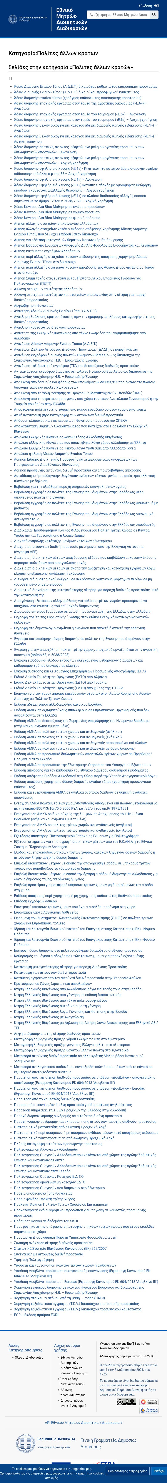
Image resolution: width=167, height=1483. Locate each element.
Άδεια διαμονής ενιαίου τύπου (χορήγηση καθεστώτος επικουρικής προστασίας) (78, 98)
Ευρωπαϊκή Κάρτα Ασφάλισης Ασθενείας (46, 912)
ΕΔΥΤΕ (131, 1343)
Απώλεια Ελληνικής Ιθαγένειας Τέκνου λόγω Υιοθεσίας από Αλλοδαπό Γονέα (75, 448)
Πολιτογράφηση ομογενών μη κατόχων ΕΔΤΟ (49, 1182)
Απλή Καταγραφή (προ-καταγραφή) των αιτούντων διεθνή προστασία (68, 415)
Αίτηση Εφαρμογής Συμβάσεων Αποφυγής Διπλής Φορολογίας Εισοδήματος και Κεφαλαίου (86, 245)
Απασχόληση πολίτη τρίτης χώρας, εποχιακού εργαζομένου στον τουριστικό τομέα (80, 409)
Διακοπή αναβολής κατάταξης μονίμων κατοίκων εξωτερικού (63, 541)
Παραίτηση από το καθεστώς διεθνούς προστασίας (54, 1099)
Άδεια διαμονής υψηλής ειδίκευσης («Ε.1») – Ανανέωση (58, 179)
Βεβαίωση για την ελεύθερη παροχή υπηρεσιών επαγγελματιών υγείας (70, 487)
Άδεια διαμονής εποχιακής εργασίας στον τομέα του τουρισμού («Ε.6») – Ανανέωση (80, 114)
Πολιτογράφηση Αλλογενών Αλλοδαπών (46, 1149)
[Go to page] (154, 14)
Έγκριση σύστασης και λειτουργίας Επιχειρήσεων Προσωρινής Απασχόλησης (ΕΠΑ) (80, 671)
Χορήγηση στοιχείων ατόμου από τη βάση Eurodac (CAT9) (59, 1298)
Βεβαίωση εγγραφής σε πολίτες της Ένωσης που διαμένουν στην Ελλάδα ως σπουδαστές (84, 525)
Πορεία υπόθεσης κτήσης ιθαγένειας (43, 1193)
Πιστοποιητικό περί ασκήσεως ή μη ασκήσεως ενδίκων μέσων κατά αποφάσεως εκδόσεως (86, 1133)
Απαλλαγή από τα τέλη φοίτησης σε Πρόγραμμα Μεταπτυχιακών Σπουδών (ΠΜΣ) (78, 393)
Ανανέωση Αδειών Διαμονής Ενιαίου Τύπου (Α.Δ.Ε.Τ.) (55, 344)
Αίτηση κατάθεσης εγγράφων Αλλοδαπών (47, 251)
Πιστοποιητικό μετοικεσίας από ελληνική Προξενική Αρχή (60, 1127)
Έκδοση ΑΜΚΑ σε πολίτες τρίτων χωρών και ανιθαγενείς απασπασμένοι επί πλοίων (80, 743)
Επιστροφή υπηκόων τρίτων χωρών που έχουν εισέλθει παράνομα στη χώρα (74, 907)
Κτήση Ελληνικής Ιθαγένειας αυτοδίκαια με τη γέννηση (57, 1006)
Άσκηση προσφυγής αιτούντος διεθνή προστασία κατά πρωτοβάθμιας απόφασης (77, 470)
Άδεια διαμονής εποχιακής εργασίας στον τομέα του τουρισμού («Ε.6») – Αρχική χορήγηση (85, 120)
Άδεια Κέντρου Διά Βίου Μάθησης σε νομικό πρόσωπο (57, 212)
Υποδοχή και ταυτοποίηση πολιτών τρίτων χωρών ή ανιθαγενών (65, 1265)
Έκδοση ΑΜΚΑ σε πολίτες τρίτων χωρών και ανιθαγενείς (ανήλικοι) (68, 732)
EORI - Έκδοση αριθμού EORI (36, 1315)
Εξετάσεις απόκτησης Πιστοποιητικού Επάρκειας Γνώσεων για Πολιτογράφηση (77, 836)
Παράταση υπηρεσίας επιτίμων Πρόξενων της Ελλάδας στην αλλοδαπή (70, 1110)
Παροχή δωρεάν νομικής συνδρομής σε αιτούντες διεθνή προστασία (68, 1116)
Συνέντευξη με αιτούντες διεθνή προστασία (48, 1254)
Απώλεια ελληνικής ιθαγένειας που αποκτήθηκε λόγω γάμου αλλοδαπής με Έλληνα (80, 443)
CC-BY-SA (147, 1356)
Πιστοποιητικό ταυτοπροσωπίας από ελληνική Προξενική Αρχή (64, 1138)
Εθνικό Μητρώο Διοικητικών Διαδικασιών (68, 19)
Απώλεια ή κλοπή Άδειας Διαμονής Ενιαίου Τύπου (53, 454)
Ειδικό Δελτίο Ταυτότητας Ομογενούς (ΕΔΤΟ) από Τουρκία (60, 682)
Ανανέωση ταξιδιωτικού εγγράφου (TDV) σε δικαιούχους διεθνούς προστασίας (76, 366)
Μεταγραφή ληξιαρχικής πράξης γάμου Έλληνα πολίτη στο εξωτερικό (69, 1039)
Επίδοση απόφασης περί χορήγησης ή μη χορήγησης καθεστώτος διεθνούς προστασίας (83, 896)
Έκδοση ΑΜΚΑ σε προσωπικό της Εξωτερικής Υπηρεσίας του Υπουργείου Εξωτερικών (82, 765)
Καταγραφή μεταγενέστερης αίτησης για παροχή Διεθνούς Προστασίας (70, 967)
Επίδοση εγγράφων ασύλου (35, 901)
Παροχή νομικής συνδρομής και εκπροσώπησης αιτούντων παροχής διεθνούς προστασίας (85, 1122)
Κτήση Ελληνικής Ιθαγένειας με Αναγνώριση (49, 1017)
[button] (128, 1471)
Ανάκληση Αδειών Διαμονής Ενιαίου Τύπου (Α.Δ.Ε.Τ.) (55, 311)
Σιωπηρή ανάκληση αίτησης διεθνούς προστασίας (53, 1243)
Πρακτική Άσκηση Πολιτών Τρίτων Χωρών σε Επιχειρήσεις (61, 1204)
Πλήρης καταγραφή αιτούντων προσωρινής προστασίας (58, 1144)
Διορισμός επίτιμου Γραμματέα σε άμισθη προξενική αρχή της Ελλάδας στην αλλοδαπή (83, 611)
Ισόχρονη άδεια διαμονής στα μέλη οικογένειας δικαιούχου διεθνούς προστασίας (78, 950)
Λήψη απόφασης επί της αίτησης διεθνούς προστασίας (57, 1034)
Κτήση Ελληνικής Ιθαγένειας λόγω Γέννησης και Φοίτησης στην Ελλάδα (70, 1012)
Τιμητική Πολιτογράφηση (34, 1260)
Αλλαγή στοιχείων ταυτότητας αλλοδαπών (48, 289)
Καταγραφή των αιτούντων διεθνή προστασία (50, 972)
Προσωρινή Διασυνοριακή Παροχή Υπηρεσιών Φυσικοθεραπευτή (65, 1237)
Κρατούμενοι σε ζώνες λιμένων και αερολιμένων (53, 984)
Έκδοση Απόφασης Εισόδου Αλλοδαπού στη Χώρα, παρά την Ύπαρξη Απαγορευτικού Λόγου (85, 776)
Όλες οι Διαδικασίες (29, 1357)
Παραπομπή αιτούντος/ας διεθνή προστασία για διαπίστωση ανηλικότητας (73, 1105)
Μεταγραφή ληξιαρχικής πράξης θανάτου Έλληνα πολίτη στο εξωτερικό (71, 1050)
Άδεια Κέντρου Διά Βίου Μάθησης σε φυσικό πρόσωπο (57, 218)
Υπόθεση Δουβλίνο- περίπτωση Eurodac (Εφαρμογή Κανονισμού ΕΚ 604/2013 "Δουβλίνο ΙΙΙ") (86, 1282)
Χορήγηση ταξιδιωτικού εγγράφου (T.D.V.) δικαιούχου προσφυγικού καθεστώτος (78, 1309)
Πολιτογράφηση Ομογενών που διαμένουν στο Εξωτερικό (59, 1188)
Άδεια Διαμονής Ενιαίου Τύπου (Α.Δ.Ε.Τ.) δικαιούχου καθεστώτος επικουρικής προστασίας (85, 86)
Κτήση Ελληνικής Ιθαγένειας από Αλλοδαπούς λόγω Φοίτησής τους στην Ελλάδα (78, 989)
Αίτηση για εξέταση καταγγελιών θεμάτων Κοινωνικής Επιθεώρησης (68, 240)
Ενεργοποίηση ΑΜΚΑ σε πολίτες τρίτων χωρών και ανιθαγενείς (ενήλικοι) (73, 830)
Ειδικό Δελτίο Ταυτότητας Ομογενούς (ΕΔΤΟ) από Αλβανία (60, 677)
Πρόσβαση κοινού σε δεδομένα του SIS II (46, 1221)
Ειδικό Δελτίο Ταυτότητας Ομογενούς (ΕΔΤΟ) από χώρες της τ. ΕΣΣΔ (69, 688)
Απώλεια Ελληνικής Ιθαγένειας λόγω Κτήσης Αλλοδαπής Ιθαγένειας (68, 437)
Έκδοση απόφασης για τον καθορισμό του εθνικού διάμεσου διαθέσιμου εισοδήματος (81, 770)
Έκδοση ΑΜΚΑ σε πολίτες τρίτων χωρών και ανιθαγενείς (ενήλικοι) (68, 737)
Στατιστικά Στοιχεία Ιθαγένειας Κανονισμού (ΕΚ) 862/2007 (60, 1248)
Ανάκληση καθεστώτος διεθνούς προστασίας (49, 327)
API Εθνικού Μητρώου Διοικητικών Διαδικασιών (83, 1423)
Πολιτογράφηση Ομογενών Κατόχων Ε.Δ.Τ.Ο (49, 1176)
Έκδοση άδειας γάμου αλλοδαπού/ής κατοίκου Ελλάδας (58, 704)
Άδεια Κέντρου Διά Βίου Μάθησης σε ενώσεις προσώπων (59, 207)
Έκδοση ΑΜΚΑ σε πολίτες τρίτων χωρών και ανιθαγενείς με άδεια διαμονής (74, 748)
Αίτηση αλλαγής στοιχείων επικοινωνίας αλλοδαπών (56, 223)
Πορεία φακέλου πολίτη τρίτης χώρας (44, 1199)
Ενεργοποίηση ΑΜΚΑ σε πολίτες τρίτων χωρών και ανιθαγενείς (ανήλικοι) (73, 825)
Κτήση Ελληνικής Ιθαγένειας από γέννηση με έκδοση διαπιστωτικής (68, 995)
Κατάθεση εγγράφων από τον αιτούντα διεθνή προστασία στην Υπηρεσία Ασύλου (77, 978)
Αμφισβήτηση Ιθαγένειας (33, 305)
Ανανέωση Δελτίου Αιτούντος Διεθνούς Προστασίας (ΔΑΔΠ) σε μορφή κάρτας (76, 349)
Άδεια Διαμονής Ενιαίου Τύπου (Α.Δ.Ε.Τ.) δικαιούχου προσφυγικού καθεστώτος (76, 92)
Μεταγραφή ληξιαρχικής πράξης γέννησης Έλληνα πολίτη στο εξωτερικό (72, 1045)
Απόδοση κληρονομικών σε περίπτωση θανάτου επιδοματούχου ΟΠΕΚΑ (70, 420)
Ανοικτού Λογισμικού (114, 1348)
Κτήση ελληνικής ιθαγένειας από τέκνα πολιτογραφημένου (60, 1000)
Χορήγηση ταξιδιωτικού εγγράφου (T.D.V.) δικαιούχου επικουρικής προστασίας (76, 1304)
